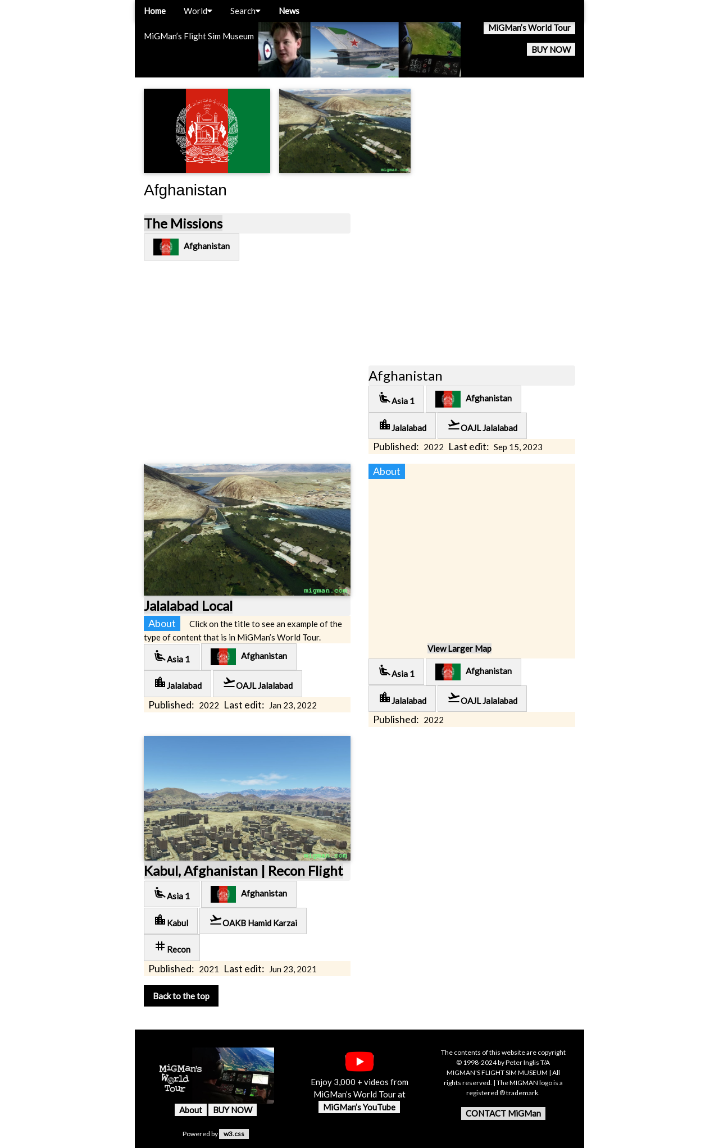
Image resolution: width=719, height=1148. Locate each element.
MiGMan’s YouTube (359, 1107)
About (190, 1110)
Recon (171, 946)
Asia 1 (396, 398)
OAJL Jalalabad (482, 425)
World (198, 11)
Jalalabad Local (188, 605)
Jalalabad (402, 425)
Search (245, 11)
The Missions (183, 223)
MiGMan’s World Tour (529, 27)
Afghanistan (191, 247)
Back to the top (181, 996)
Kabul (170, 920)
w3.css (234, 1133)
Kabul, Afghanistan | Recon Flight (243, 870)
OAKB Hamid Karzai (253, 920)
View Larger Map (459, 648)
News (289, 11)
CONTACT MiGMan (503, 1113)
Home (155, 11)
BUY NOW (551, 49)
